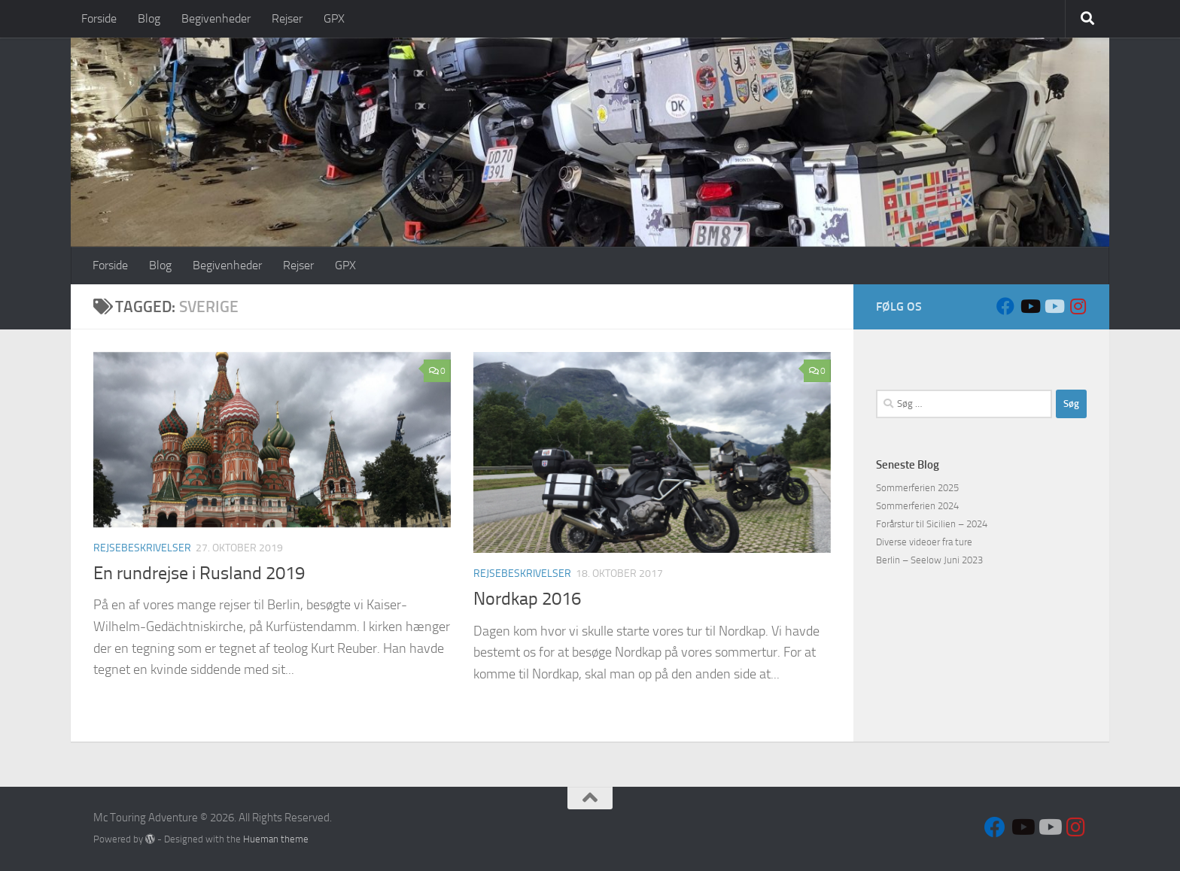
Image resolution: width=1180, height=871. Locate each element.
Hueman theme (276, 839)
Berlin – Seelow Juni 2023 (929, 560)
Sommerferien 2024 (917, 505)
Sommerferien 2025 (917, 487)
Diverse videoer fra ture (924, 542)
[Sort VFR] (1029, 306)
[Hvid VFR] (1054, 306)
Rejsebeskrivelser (142, 548)
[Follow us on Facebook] (1005, 306)
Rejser (287, 18)
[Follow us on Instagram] (1078, 306)
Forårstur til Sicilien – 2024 (931, 524)
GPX (334, 18)
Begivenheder (216, 18)
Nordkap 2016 (527, 598)
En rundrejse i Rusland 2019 (199, 573)
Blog (149, 18)
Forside (99, 18)
